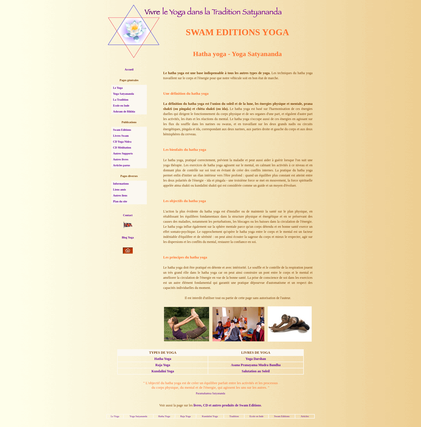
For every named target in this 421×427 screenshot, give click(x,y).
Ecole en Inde (121, 105)
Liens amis (119, 189)
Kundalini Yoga (163, 371)
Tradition (234, 416)
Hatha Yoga (162, 359)
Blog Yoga (128, 237)
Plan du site (120, 201)
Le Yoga (118, 87)
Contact (128, 215)
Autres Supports (123, 153)
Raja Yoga (162, 365)
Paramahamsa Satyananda (210, 393)
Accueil (129, 69)
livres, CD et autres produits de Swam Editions (227, 405)
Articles (305, 416)
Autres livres (120, 159)
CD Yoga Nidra (122, 141)
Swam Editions (122, 129)
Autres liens (120, 195)
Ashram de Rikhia (124, 111)
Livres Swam (121, 135)
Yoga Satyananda (123, 93)
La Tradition (120, 99)
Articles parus (121, 165)
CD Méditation (122, 147)
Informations (121, 183)
